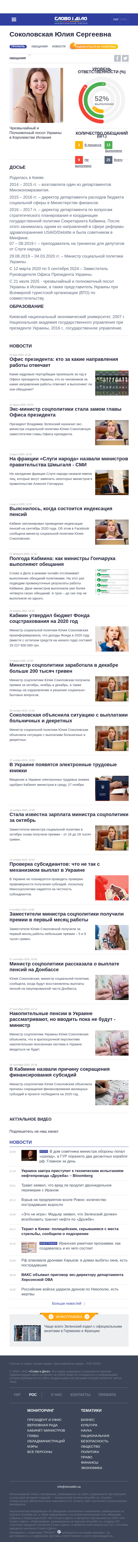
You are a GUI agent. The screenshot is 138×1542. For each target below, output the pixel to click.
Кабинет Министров (46, 1430)
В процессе (92, 145)
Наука (86, 1430)
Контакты (80, 1395)
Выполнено (113, 150)
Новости (59, 46)
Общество (90, 1446)
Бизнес (88, 1420)
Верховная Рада (42, 1425)
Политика (90, 1452)
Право (86, 1457)
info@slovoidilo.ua (68, 1486)
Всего (118, 160)
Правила (107, 1395)
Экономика (91, 1468)
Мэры (32, 1446)
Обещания (39, 46)
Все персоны (39, 1452)
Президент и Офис (44, 1420)
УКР (116, 19)
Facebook (117, 58)
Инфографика (69, 1317)
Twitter (125, 58)
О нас (56, 1395)
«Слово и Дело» (39, 1371)
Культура (89, 1425)
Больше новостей (68, 1303)
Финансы (89, 1462)
